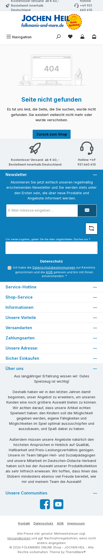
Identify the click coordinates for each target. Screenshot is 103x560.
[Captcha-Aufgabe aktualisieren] (91, 228)
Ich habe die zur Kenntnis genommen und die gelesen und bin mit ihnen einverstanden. (54, 272)
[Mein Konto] (82, 37)
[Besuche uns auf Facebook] (45, 504)
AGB (49, 272)
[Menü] (19, 37)
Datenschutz (43, 523)
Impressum (76, 523)
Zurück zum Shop (51, 134)
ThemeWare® (75, 552)
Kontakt (24, 523)
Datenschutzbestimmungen (53, 267)
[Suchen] (58, 37)
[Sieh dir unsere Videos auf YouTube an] (58, 504)
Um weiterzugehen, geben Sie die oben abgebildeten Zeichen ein (47, 239)
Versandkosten (18, 538)
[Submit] (87, 210)
